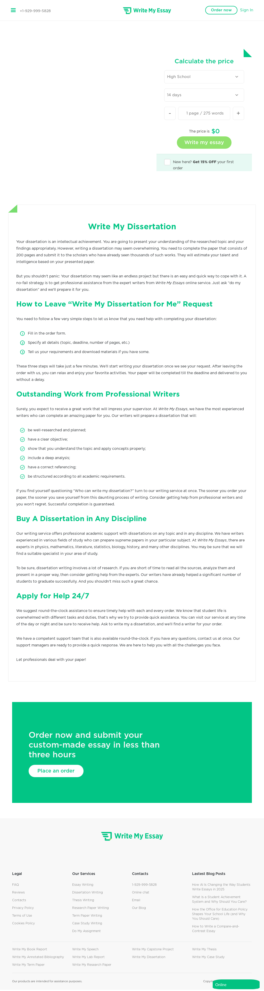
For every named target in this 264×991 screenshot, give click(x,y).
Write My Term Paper (28, 966)
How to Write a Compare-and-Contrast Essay (215, 930)
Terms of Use (22, 916)
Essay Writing (82, 886)
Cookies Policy (23, 924)
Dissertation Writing (87, 893)
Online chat (140, 893)
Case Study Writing (87, 924)
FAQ (15, 886)
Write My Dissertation (148, 958)
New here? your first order (199, 163)
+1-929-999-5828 (35, 11)
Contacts (19, 901)
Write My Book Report (29, 950)
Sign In (246, 10)
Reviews (18, 893)
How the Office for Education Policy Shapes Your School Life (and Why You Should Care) (220, 915)
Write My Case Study (208, 958)
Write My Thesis (204, 950)
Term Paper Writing (87, 916)
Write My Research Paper (91, 966)
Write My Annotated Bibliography (38, 958)
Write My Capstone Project (153, 950)
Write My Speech (85, 950)
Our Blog (139, 909)
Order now (221, 10)
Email (136, 901)
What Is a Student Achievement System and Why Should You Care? (219, 901)
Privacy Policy (23, 909)
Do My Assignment (86, 932)
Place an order (57, 772)
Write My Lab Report (88, 958)
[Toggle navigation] (13, 10)
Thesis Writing (83, 901)
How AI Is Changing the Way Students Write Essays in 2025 (221, 888)
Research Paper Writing (90, 909)
